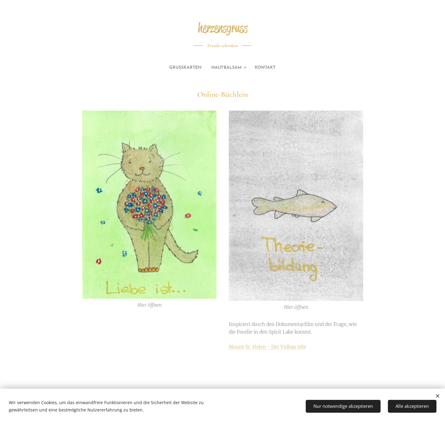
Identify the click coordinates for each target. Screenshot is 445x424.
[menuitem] (183, 67)
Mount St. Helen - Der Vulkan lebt (267, 346)
